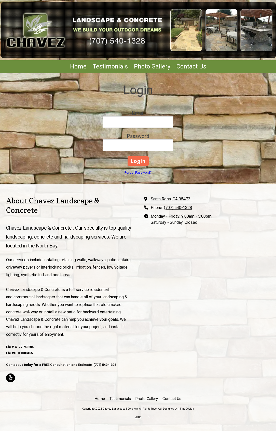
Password (138, 136)
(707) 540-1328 (178, 207)
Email (138, 113)
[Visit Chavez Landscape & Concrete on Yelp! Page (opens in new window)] (10, 377)
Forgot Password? (138, 172)
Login (138, 416)
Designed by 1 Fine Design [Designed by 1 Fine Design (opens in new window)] (178, 408)
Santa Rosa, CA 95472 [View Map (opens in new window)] (170, 199)
